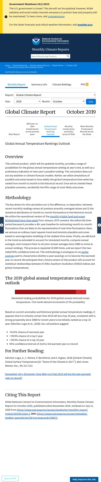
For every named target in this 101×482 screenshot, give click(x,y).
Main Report (14, 134)
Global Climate (57, 65)
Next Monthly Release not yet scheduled (21, 72)
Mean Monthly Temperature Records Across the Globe (87, 130)
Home (7, 65)
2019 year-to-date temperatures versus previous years (32, 128)
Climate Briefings (61, 84)
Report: (9, 95)
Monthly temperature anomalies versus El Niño (68, 130)
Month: (46, 101)
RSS (83, 84)
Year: (8, 101)
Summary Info (39, 84)
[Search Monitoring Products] (50, 56)
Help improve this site (84, 479)
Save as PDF (10, 478)
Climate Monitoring (19, 65)
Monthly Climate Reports (39, 65)
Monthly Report (16, 84)
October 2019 (71, 65)
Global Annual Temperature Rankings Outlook (25, 67)
